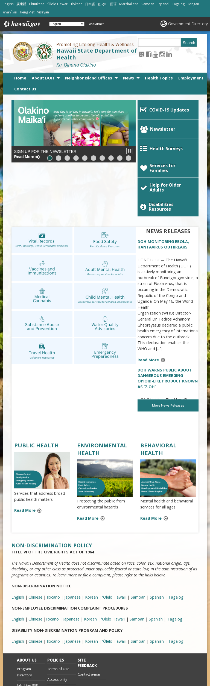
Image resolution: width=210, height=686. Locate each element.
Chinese (35, 589)
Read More (153, 309)
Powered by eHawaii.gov (167, 664)
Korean (91, 589)
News (128, 78)
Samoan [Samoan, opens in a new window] (138, 545)
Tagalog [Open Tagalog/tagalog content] (178, 4)
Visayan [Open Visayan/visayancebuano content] (43, 12)
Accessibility (57, 627)
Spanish (157, 589)
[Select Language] (66, 24)
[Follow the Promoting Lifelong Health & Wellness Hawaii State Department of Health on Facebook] (148, 54)
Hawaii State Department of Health (96, 54)
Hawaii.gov (21, 24)
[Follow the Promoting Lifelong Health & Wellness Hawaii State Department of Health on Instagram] (162, 54)
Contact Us (25, 89)
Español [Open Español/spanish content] (163, 4)
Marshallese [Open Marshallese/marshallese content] (129, 4)
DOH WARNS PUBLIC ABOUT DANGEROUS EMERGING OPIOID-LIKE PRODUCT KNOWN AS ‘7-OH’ (168, 327)
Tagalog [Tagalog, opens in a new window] (175, 545)
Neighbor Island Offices (88, 78)
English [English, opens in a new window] (17, 545)
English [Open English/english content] (8, 4)
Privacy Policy (58, 638)
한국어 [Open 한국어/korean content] (102, 4)
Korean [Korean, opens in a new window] (91, 545)
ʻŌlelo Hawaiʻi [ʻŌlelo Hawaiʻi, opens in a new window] (114, 545)
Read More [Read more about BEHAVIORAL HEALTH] (151, 466)
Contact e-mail (89, 622)
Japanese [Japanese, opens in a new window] (72, 545)
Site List (23, 650)
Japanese (72, 589)
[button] (129, 151)
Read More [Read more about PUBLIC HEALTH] (25, 459)
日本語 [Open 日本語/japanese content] (90, 4)
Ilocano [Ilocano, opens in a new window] (53, 545)
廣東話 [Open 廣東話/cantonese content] (21, 4)
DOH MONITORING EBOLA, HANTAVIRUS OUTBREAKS (163, 192)
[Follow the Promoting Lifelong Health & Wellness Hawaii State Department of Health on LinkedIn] (169, 54)
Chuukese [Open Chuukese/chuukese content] (37, 4)
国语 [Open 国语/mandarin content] (113, 4)
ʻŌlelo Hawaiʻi (114, 589)
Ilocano (53, 589)
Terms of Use (58, 617)
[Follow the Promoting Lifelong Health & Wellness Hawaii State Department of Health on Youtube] (155, 54)
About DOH (43, 78)
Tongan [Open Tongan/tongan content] (193, 4)
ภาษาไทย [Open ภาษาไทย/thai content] (10, 12)
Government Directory (188, 23)
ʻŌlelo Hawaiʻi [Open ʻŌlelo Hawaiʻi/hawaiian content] (57, 4)
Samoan (138, 589)
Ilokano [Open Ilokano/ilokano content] (77, 4)
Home (20, 78)
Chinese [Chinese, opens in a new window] (35, 545)
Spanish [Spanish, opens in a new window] (157, 545)
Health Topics (159, 78)
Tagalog (175, 589)
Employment (190, 78)
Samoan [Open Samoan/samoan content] (147, 4)
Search (189, 43)
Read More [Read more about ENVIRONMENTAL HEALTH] (87, 466)
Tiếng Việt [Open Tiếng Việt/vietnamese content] (26, 12)
